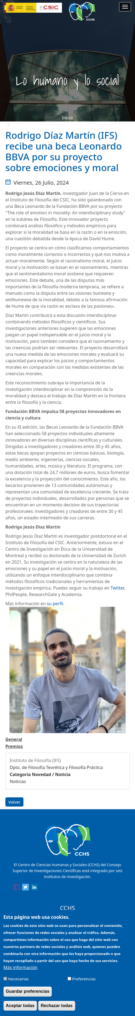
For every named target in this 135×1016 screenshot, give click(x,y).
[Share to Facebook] (16, 888)
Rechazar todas (56, 1009)
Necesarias (18, 982)
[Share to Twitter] (25, 888)
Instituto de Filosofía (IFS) (35, 760)
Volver (14, 802)
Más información (20, 971)
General (13, 739)
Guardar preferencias (28, 995)
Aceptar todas (20, 1009)
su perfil (55, 604)
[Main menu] (125, 6)
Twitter (117, 588)
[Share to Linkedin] (34, 888)
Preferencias (84, 982)
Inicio (67, 118)
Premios (14, 746)
